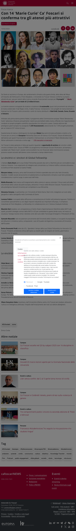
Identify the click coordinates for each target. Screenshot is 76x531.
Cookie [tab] (20, 249)
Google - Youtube (43, 282)
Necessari (29, 282)
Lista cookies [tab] (20, 261)
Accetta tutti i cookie (52, 291)
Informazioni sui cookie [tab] (22, 254)
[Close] (60, 237)
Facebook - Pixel (32, 286)
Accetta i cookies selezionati (33, 291)
